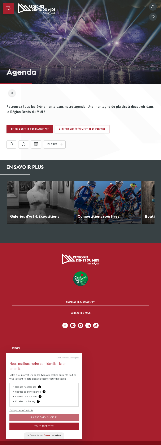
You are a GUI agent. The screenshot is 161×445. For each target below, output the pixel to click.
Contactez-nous (80, 312)
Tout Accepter (44, 426)
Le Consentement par (44, 435)
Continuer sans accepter (68, 357)
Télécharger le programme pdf (30, 129)
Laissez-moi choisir (44, 417)
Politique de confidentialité (21, 410)
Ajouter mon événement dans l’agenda (82, 129)
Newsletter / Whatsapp (80, 301)
